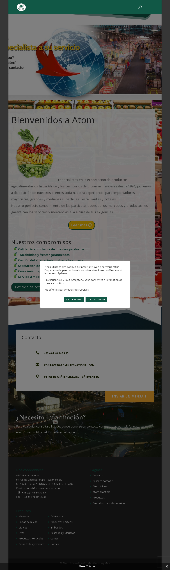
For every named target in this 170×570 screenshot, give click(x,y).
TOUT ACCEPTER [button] (96, 299)
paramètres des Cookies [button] (74, 289)
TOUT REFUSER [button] (74, 299)
